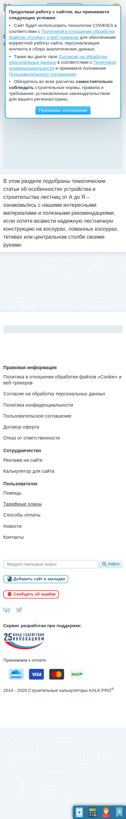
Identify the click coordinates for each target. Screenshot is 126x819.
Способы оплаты (21, 515)
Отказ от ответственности (31, 438)
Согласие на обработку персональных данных (54, 393)
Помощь (12, 493)
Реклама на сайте (23, 460)
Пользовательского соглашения (42, 74)
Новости (12, 526)
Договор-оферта (21, 427)
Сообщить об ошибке (34, 594)
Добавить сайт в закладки (39, 579)
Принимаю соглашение (63, 110)
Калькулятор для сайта (28, 471)
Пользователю (20, 483)
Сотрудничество (22, 450)
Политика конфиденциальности (38, 405)
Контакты (13, 537)
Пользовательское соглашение (37, 416)
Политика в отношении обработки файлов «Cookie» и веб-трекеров (62, 379)
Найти (113, 564)
